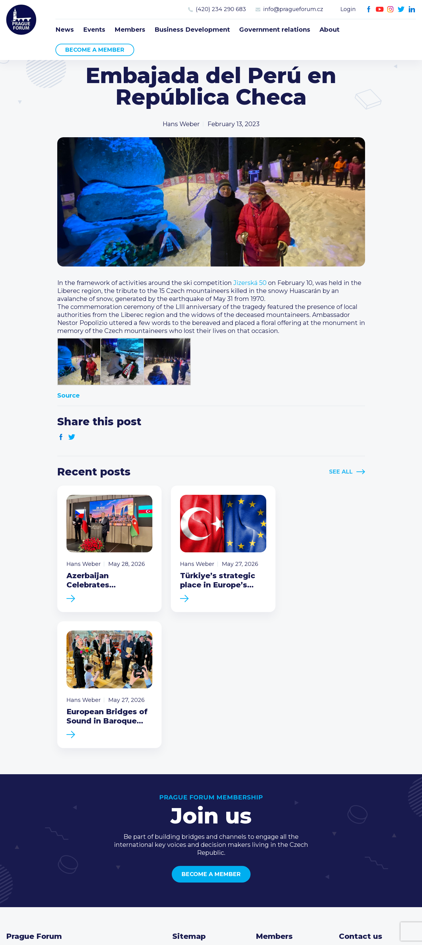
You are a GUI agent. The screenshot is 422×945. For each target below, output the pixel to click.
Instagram (390, 9)
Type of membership (288, 828)
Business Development (192, 29)
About (330, 29)
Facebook (369, 9)
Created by (211, 933)
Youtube (380, 9)
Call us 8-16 (355, 819)
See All (341, 471)
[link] (250, 282)
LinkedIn (412, 9)
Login (348, 9)
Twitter (401, 9)
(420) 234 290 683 (221, 9)
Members (130, 29)
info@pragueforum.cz (293, 9)
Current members (283, 819)
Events (94, 29)
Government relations (274, 29)
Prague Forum (21, 20)
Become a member (94, 49)
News (64, 29)
